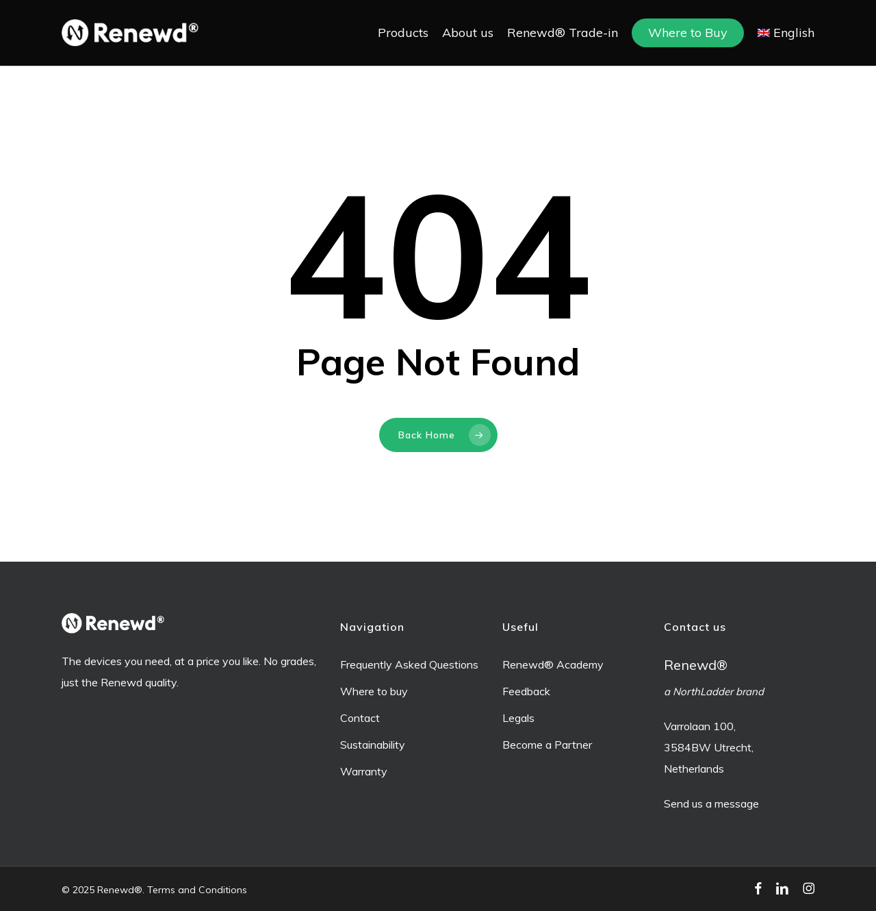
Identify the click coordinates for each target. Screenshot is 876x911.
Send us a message (711, 803)
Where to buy (374, 691)
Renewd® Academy (553, 664)
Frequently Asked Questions (409, 664)
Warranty (363, 771)
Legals (518, 718)
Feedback (526, 691)
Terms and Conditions (197, 890)
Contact (360, 718)
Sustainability (372, 744)
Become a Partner (547, 744)
